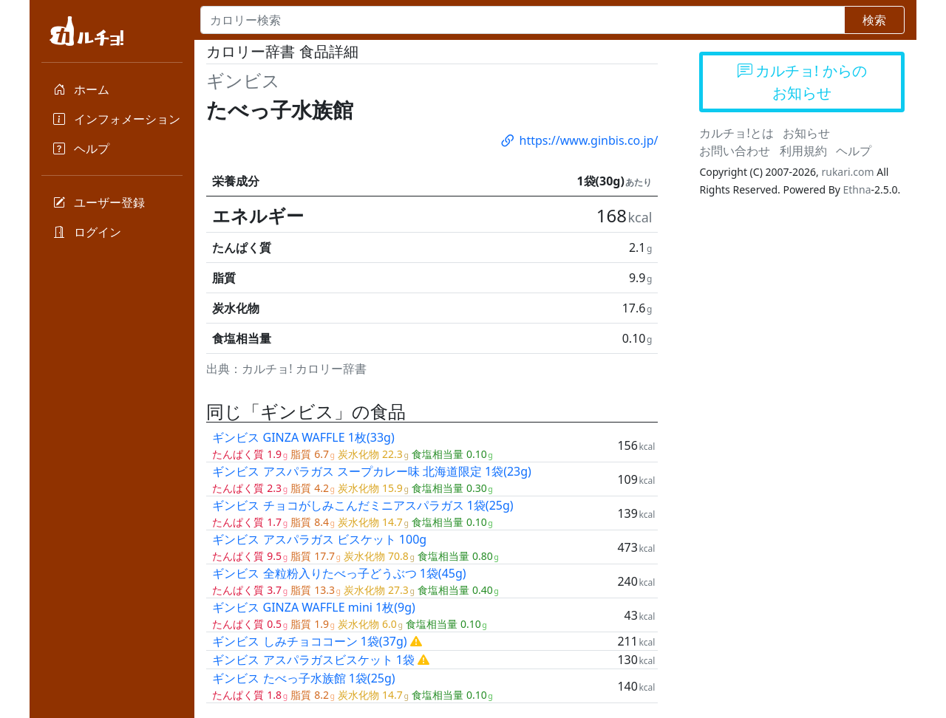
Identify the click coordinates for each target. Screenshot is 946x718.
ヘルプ (853, 151)
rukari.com (847, 172)
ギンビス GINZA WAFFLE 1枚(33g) (303, 437)
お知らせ (806, 133)
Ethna (857, 189)
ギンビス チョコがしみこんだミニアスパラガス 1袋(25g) (362, 505)
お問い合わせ (734, 151)
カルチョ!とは (736, 133)
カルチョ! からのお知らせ (802, 82)
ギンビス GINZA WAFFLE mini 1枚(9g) (313, 607)
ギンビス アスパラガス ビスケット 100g (319, 539)
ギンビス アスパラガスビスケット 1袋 (313, 660)
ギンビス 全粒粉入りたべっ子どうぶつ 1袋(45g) (339, 573)
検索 (874, 20)
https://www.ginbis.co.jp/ (579, 140)
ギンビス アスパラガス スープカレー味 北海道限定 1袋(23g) (371, 471)
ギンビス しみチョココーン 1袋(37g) (309, 641)
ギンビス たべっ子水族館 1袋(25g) (303, 678)
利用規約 (803, 151)
